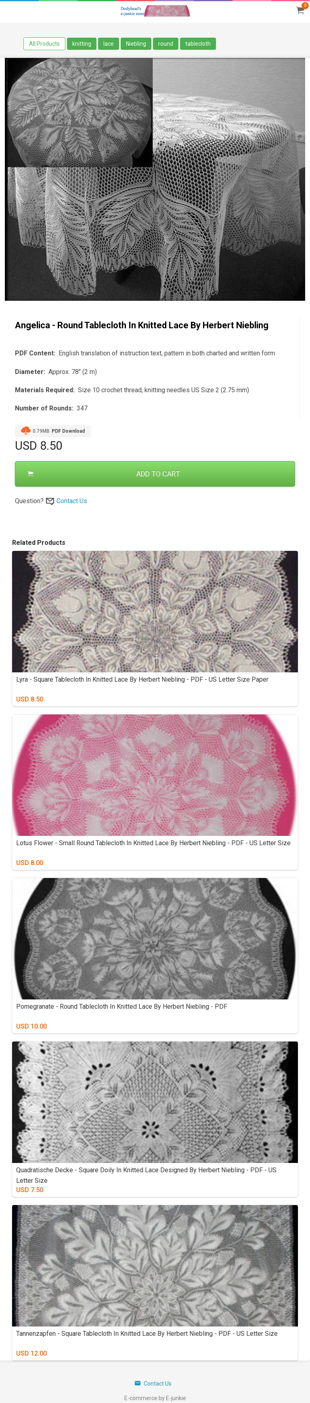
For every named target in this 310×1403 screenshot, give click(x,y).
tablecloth (198, 43)
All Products (44, 43)
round (165, 43)
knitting (81, 43)
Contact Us (72, 501)
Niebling (136, 43)
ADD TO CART (103, 474)
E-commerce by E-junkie (155, 1398)
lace (108, 43)
